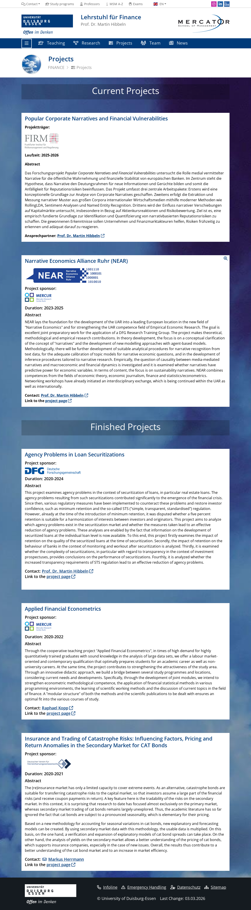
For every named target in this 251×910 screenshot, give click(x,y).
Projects (120, 43)
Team (151, 43)
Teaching (51, 43)
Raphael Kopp (55, 708)
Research (86, 43)
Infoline (107, 887)
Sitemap (215, 887)
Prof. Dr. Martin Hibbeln (78, 235)
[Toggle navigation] (26, 43)
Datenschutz (185, 887)
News (178, 43)
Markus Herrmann (66, 859)
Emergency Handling (143, 887)
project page (56, 400)
